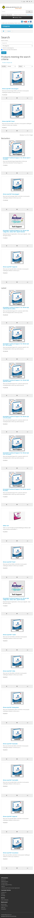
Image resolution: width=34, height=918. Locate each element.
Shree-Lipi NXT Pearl (8, 121)
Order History (4, 906)
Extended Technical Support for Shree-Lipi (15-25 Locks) (16, 417)
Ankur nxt (6, 525)
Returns (3, 894)
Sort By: (4, 66)
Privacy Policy (4, 883)
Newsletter (3, 909)
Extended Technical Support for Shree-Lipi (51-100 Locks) (16, 344)
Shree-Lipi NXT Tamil (9, 634)
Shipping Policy (4, 881)
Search (9, 31)
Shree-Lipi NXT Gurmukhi (10, 780)
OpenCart (9, 914)
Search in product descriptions (9, 49)
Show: (20, 66)
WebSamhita (30, 14)
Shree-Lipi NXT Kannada (10, 743)
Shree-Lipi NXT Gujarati (10, 267)
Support (3, 886)
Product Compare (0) (7, 62)
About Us (3, 880)
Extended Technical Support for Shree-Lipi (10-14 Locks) (16, 453)
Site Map (3, 895)
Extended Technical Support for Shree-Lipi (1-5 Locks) (17, 158)
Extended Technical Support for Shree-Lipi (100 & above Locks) (16, 308)
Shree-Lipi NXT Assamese (10, 853)
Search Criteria (4, 40)
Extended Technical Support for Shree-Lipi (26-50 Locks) (16, 380)
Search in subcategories (7, 48)
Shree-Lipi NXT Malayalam (11, 707)
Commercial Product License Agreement (10, 888)
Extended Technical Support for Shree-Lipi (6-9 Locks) (17, 489)
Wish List (3, 907)
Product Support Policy (6, 884)
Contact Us (3, 892)
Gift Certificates (4, 900)
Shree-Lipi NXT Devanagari (10, 88)
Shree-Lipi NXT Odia (9, 671)
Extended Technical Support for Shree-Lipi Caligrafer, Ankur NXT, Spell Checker (16, 231)
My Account (3, 904)
